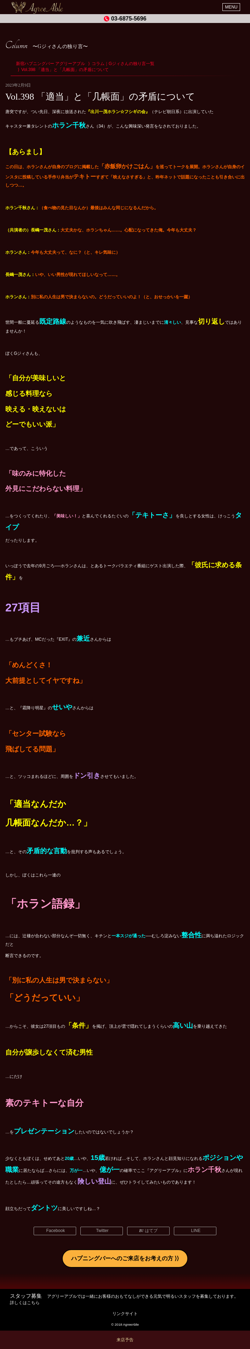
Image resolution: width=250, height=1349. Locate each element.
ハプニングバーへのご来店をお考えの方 (122, 1258)
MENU (231, 7)
